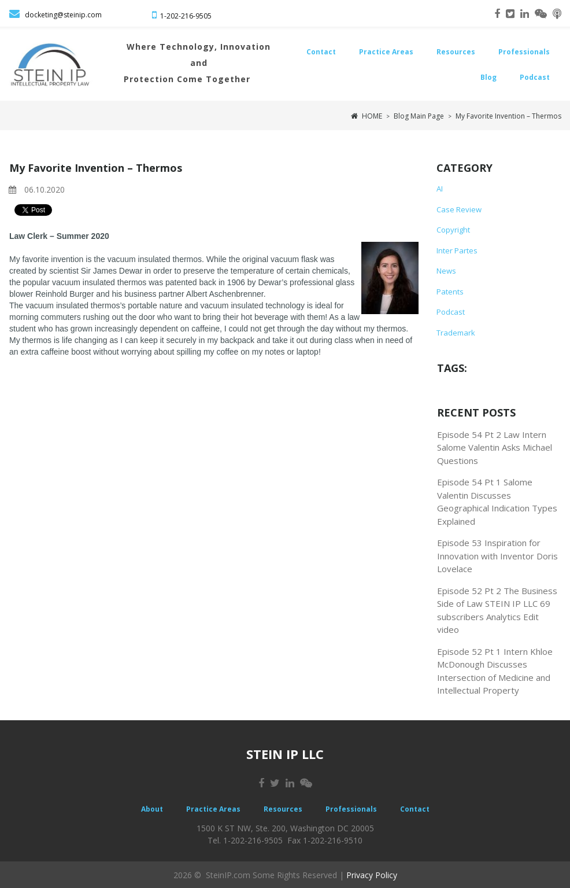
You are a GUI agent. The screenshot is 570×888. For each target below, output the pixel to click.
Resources (455, 52)
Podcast (535, 77)
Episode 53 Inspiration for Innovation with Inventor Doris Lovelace (497, 555)
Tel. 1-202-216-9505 (245, 840)
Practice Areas (386, 52)
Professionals (524, 52)
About (152, 808)
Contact (321, 52)
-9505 (202, 16)
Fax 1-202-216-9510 (324, 840)
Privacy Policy (371, 873)
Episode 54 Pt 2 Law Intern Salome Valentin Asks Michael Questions (494, 447)
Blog (488, 77)
